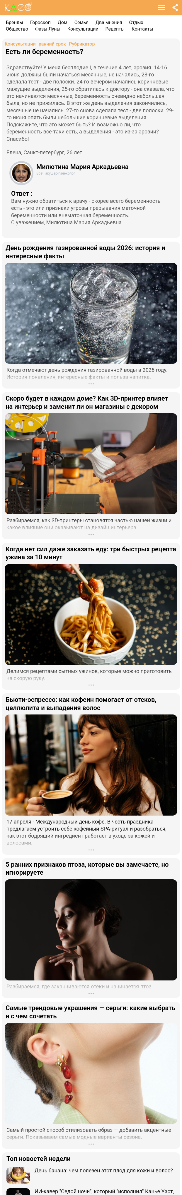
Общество (17, 29)
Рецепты (115, 29)
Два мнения (109, 22)
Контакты (142, 29)
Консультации (82, 29)
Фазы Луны (47, 29)
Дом (62, 22)
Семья (81, 22)
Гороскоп (40, 22)
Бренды (14, 22)
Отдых (136, 22)
